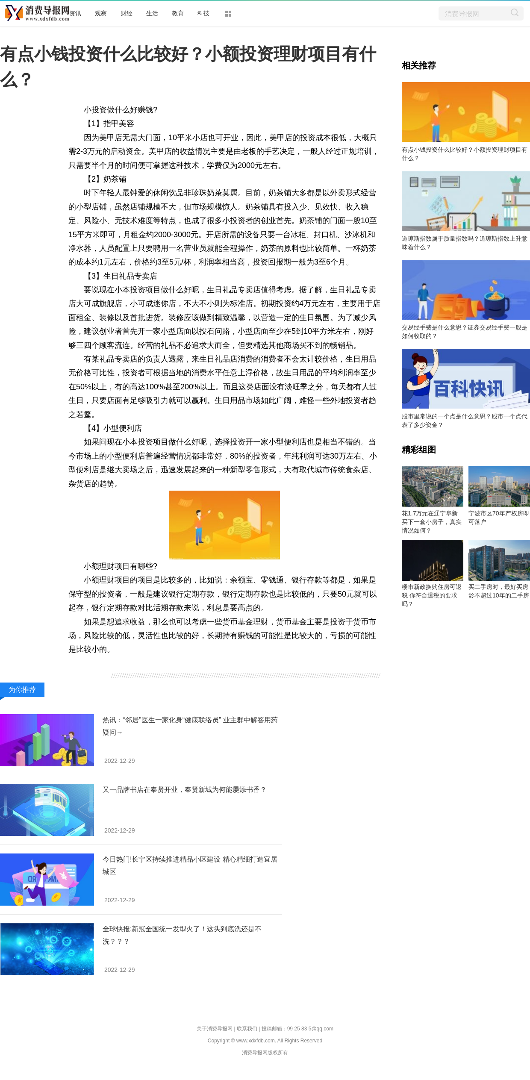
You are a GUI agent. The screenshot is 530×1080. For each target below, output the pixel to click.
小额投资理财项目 (147, 663)
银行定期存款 (203, 663)
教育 (178, 13)
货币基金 (244, 663)
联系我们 (247, 1029)
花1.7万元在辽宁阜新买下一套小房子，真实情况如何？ (432, 522)
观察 (101, 13)
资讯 (75, 13)
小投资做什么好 (288, 663)
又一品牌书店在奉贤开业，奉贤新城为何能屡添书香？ (185, 789)
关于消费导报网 (215, 1029)
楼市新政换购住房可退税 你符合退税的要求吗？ (432, 595)
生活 (152, 13)
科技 (203, 13)
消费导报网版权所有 (265, 1053)
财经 (126, 13)
